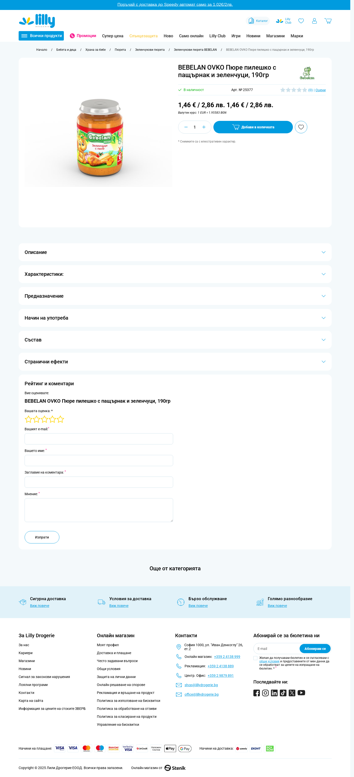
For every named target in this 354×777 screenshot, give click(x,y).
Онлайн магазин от (158, 768)
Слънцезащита (143, 36)
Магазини (275, 36)
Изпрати (42, 537)
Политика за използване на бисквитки (128, 701)
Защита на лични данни (116, 677)
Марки (297, 36)
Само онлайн (191, 36)
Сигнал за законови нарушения (44, 677)
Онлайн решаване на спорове (121, 685)
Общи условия (108, 669)
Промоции (86, 35)
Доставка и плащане (114, 653)
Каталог (258, 21)
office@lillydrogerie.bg (202, 694)
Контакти (26, 693)
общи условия (269, 661)
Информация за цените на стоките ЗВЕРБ (52, 709)
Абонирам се (315, 649)
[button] (307, 73)
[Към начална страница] (41, 50)
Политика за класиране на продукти (127, 717)
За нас (24, 645)
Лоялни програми (33, 685)
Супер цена (112, 36)
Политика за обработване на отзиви (127, 709)
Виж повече (39, 606)
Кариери (26, 653)
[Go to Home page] (37, 20)
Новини (253, 36)
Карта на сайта (31, 701)
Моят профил (108, 645)
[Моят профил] (314, 21)
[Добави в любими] (301, 127)
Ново (168, 36)
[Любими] (301, 21)
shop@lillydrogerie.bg (201, 685)
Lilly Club (217, 36)
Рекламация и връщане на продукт (126, 693)
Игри (236, 36)
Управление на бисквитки (118, 725)
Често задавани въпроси (117, 661)
